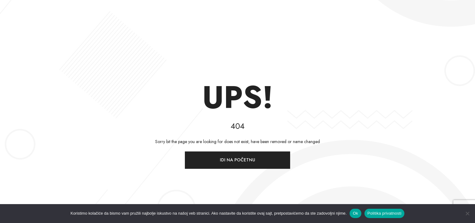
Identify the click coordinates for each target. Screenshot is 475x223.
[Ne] (467, 213)
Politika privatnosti (385, 213)
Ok (355, 213)
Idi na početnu (237, 160)
